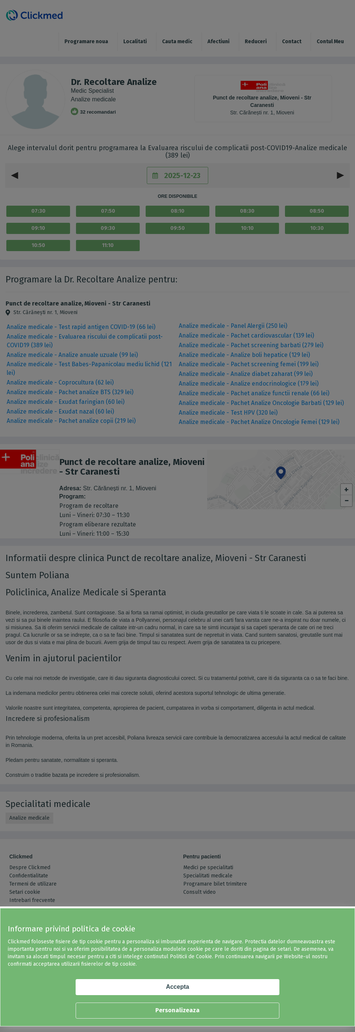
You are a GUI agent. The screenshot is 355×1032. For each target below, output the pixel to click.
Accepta (177, 987)
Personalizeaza (177, 1010)
